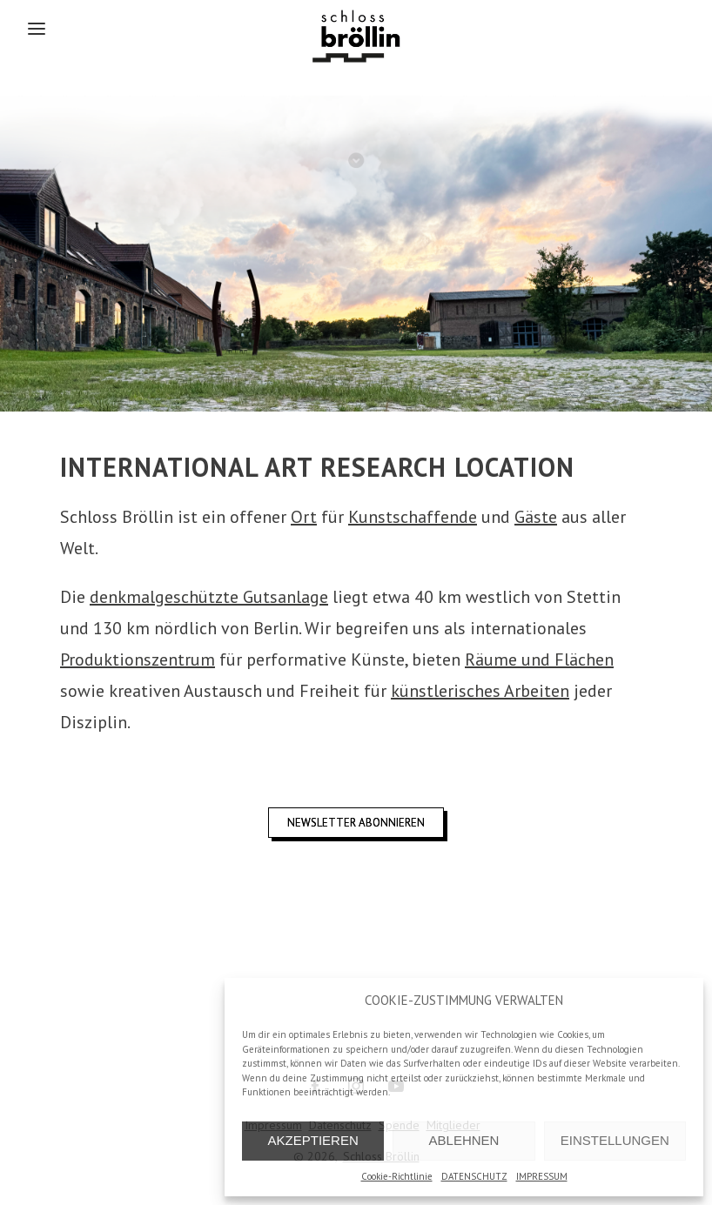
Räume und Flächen (539, 659)
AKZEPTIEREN (313, 1140)
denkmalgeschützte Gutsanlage (209, 597)
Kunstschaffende (412, 516)
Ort (304, 516)
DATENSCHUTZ (474, 1176)
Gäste (535, 516)
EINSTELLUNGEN (615, 1140)
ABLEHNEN (464, 1140)
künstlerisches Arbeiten (480, 690)
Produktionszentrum (137, 659)
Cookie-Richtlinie (397, 1176)
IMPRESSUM (542, 1176)
